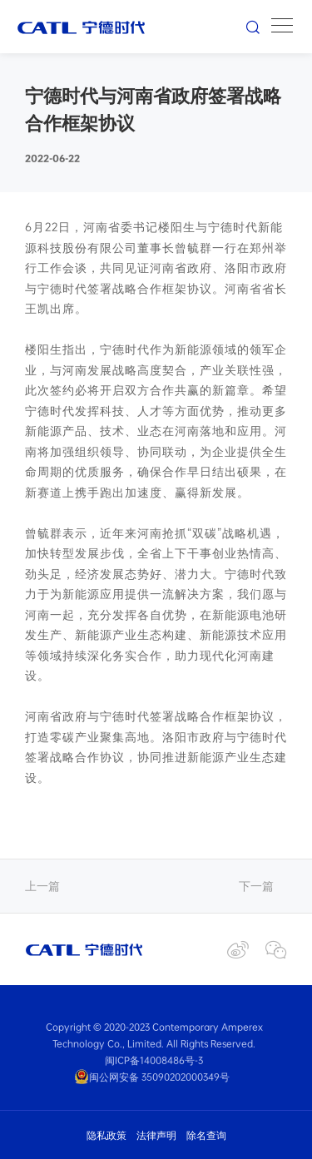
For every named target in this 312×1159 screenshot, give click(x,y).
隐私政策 (106, 1134)
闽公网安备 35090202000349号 (152, 1077)
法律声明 (156, 1134)
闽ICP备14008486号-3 (154, 1060)
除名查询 (206, 1134)
